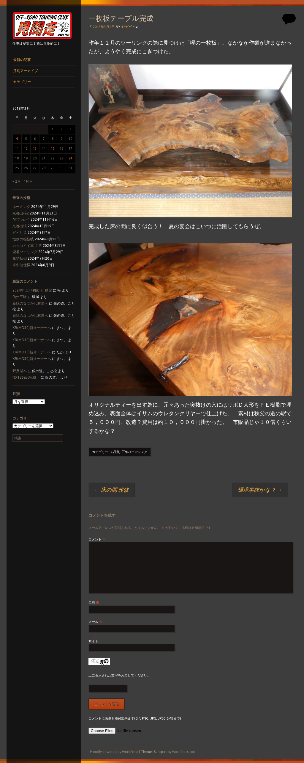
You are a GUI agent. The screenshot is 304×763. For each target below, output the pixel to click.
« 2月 (16, 181)
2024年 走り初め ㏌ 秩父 (32, 290)
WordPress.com (184, 751)
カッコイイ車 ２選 (27, 245)
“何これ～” (21, 219)
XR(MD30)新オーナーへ (31, 328)
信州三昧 (19, 297)
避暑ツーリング (24, 252)
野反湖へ (19, 371)
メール (95, 621)
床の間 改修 (111, 490)
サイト (93, 641)
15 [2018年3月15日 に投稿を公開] (52, 148)
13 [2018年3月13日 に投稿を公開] (35, 148)
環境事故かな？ (260, 490)
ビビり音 (19, 232)
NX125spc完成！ (26, 377)
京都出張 (19, 226)
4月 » (27, 181)
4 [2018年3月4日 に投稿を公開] (17, 138)
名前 (93, 602)
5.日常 (114, 452)
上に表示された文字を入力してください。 (119, 675)
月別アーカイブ (25, 71)
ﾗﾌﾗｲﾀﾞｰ (128, 27)
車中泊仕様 (21, 265)
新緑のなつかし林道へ (30, 303)
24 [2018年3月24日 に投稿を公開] (70, 158)
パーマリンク (137, 452)
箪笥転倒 (19, 258)
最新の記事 (22, 60)
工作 (124, 452)
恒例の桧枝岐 (23, 239)
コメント (97, 539)
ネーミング (21, 207)
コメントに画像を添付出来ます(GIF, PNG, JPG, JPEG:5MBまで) (134, 718)
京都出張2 (20, 213)
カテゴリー (22, 82)
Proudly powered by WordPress (114, 751)
